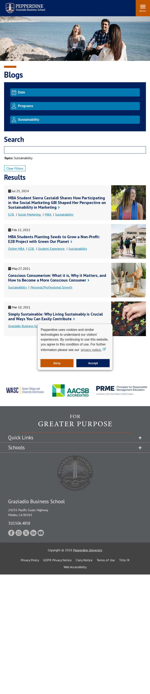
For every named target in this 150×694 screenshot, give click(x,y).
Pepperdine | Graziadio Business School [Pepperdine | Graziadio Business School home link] (20, 5)
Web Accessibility (75, 567)
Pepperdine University (87, 550)
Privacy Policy (30, 560)
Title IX (124, 560)
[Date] (78, 92)
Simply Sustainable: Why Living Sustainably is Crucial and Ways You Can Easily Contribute (55, 316)
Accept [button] (93, 363)
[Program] (78, 106)
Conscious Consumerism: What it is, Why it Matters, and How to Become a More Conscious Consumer (57, 278)
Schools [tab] (16, 447)
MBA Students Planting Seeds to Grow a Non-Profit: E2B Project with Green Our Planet (54, 239)
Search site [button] (77, 6)
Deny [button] (57, 363)
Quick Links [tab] (20, 437)
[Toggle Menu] (143, 8)
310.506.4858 (19, 523)
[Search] (75, 149)
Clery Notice (84, 560)
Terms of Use (106, 560)
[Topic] (78, 120)
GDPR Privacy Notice (57, 560)
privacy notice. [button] (91, 349)
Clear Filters (14, 168)
